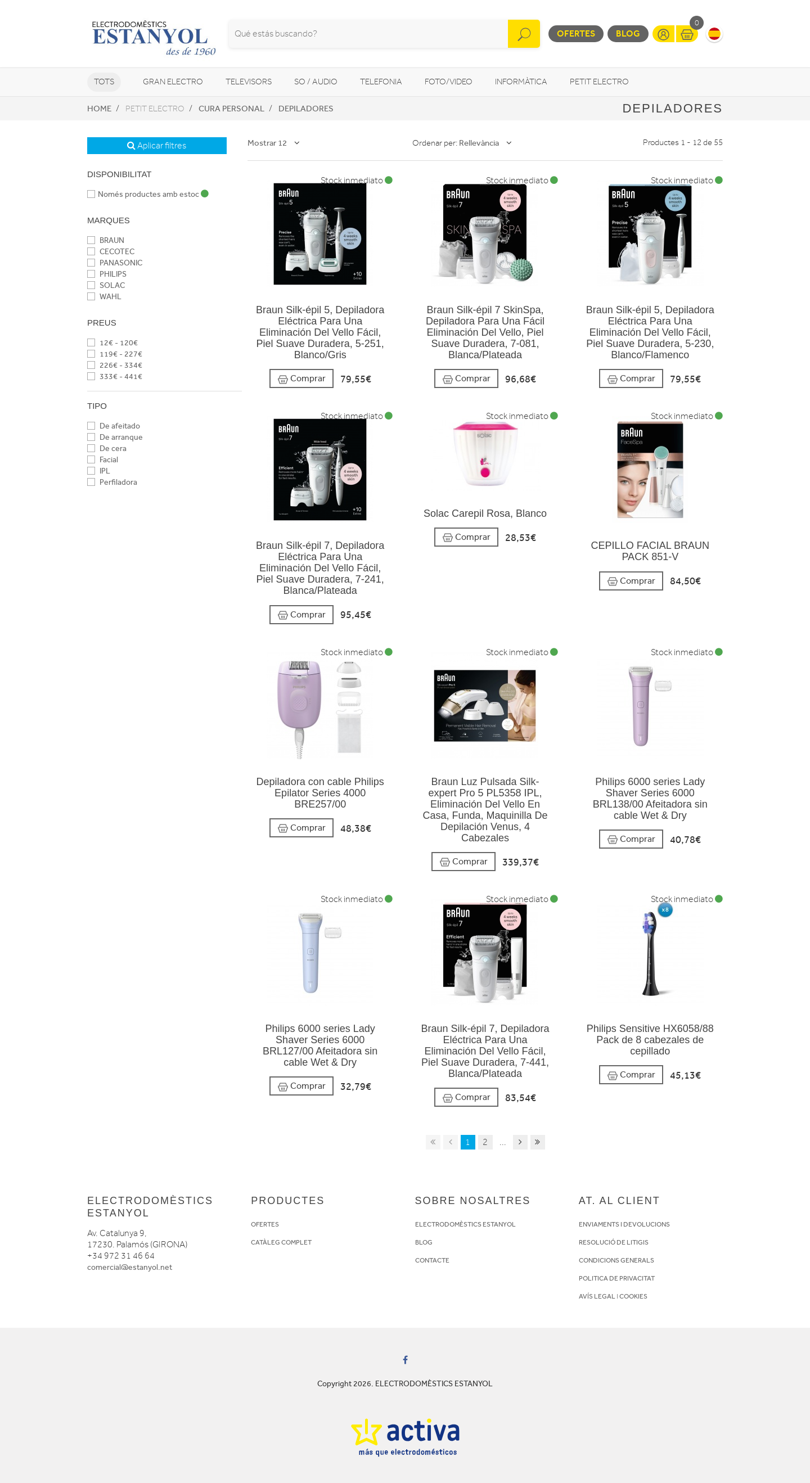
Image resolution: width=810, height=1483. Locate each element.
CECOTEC (110, 251)
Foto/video (448, 82)
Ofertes (576, 33)
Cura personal (231, 108)
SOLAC (106, 285)
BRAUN (105, 240)
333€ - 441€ (114, 376)
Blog (628, 33)
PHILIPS (107, 274)
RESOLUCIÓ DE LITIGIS (614, 1242)
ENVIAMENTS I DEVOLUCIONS (624, 1224)
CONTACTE (432, 1260)
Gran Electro (173, 82)
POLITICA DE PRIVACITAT (617, 1278)
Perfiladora (112, 482)
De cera (107, 448)
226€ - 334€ (114, 365)
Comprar (301, 379)
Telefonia (381, 82)
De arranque (115, 437)
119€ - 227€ (114, 354)
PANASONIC (114, 263)
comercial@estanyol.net (129, 1267)
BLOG (424, 1242)
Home (99, 108)
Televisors (249, 82)
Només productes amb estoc (148, 194)
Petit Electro (599, 82)
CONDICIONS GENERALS (616, 1260)
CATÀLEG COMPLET (281, 1242)
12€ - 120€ (112, 343)
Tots (104, 82)
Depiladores (306, 108)
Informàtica (521, 82)
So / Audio (316, 82)
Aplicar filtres (156, 146)
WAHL (104, 296)
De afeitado (113, 426)
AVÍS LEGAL (597, 1296)
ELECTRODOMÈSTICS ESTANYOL (465, 1224)
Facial (102, 460)
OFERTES (265, 1224)
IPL (98, 471)
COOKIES (633, 1296)
